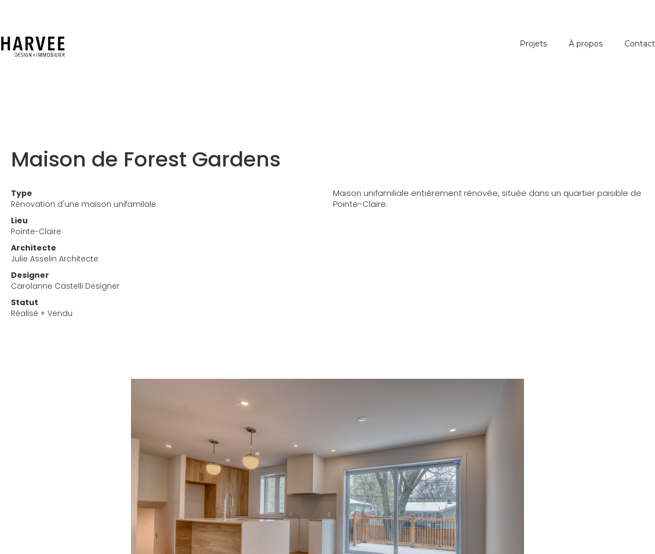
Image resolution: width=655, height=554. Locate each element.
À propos (586, 44)
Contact (639, 44)
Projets (533, 44)
